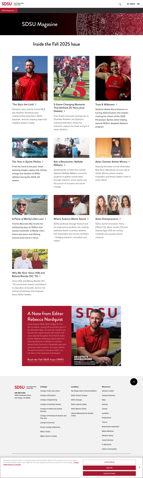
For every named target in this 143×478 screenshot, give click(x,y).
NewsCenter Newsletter (110, 430)
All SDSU (133, 4)
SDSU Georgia (76, 403)
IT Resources (106, 448)
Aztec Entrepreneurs (106, 219)
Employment (106, 421)
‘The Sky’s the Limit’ (23, 104)
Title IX (104, 425)
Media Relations (108, 434)
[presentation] (43, 390)
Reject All (109, 469)
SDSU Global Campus (79, 399)
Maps (104, 403)
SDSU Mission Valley (78, 412)
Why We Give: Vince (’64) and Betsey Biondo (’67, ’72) (28, 277)
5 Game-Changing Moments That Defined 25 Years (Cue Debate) (69, 108)
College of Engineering (48, 403)
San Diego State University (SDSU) (83, 394)
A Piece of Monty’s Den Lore (28, 219)
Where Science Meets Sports (66, 220)
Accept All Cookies (109, 475)
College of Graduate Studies (50, 407)
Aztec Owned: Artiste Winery (111, 161)
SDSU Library (45, 435)
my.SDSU (105, 416)
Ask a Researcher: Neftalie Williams (68, 163)
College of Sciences (47, 426)
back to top (133, 385)
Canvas (104, 412)
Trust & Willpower (105, 104)
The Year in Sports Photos (26, 161)
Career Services (107, 443)
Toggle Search (120, 4)
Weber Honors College (48, 439)
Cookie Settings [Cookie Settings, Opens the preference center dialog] (109, 464)
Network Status (107, 439)
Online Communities (109, 452)
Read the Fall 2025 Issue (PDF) (46, 363)
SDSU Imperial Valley (79, 407)
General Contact (108, 394)
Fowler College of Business (50, 430)
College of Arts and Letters (50, 394)
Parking (105, 407)
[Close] (139, 469)
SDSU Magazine (8, 10)
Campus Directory (108, 399)
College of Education (48, 399)
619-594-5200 (20, 396)
